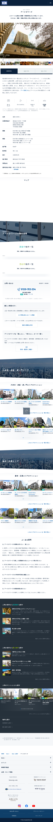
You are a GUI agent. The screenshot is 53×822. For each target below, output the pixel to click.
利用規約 (14, 815)
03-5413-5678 (26, 292)
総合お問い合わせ (14, 811)
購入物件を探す (7, 727)
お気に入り (41, 3)
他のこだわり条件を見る (42, 638)
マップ (30, 294)
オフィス (3, 762)
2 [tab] (24, 437)
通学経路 (16, 169)
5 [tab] (28, 437)
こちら (32, 592)
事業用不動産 (5, 767)
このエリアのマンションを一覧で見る (38, 413)
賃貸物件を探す (7, 723)
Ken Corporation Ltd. (4, 3)
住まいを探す (15, 753)
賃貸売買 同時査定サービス (19, 555)
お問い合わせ (45, 3)
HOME (2, 753)
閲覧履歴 (37, 3)
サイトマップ (39, 815)
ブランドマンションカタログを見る (39, 714)
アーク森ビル (24, 90)
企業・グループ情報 (6, 772)
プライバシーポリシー (38, 811)
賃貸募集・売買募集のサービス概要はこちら (27, 550)
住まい (8, 753)
